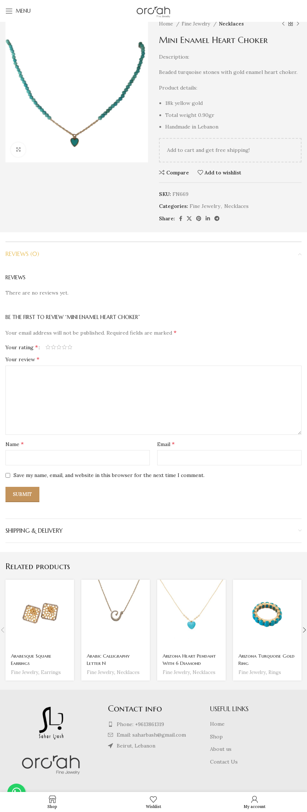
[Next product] (298, 24)
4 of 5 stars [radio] (64, 347)
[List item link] (153, 724)
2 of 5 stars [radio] (53, 347)
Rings (275, 672)
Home (166, 24)
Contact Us (224, 761)
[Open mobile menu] (18, 11)
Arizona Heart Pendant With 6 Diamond (190, 659)
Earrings (52, 672)
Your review (22, 359)
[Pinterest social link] (198, 218)
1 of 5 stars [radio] (48, 347)
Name (14, 444)
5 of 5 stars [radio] (70, 347)
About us (221, 749)
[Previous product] (283, 24)
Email (166, 444)
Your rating (21, 347)
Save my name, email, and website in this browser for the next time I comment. (109, 475)
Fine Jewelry (196, 24)
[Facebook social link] (180, 218)
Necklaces (231, 24)
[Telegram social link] (217, 218)
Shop (216, 736)
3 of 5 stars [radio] (59, 347)
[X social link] (189, 218)
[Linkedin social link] (207, 218)
